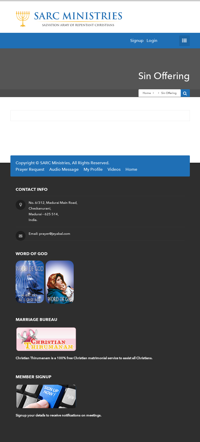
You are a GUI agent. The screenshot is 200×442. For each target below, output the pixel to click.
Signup (136, 40)
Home (147, 93)
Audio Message (64, 169)
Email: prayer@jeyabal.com (49, 234)
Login (152, 40)
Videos (114, 169)
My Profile (93, 169)
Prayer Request (30, 169)
